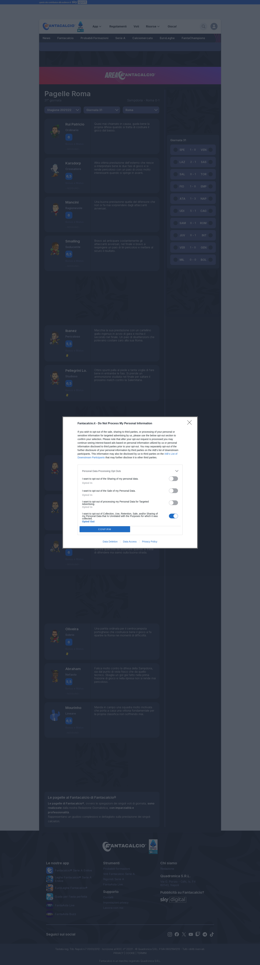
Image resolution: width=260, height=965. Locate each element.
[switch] (173, 478)
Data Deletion (110, 541)
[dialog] (130, 482)
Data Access (130, 541)
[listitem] (130, 471)
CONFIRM (104, 529)
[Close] (190, 423)
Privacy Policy (149, 541)
